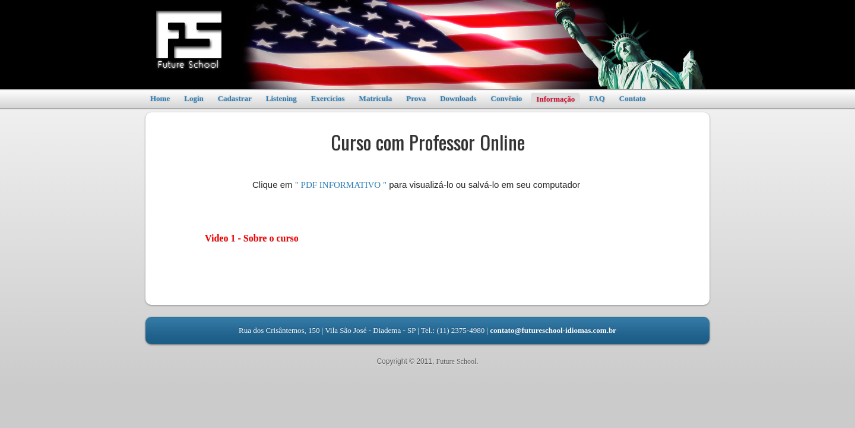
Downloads (458, 98)
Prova (416, 98)
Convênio (506, 98)
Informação (555, 99)
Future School (456, 361)
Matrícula (375, 98)
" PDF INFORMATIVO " (341, 185)
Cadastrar (235, 98)
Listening (281, 98)
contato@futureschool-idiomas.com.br (553, 330)
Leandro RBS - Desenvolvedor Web (427, 371)
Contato (632, 98)
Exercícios (328, 98)
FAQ (596, 98)
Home (160, 98)
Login (194, 98)
